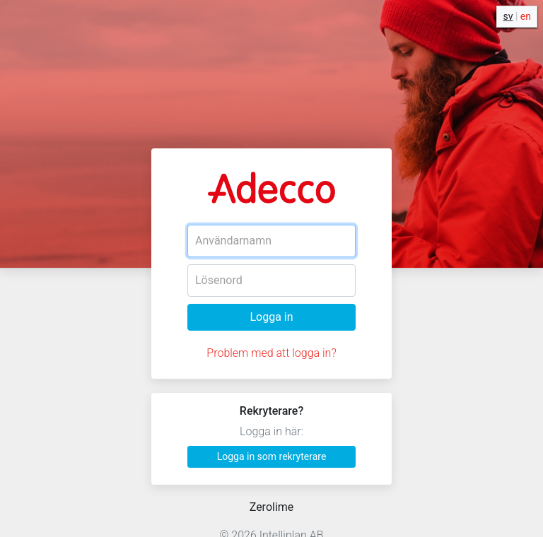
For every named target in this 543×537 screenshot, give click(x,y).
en (525, 16)
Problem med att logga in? (271, 353)
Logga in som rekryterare (272, 456)
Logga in (271, 317)
